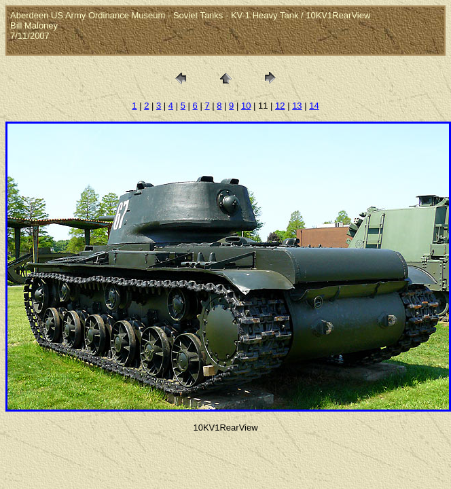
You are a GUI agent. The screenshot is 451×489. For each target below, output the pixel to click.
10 (246, 106)
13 (297, 106)
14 (314, 106)
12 (280, 106)
